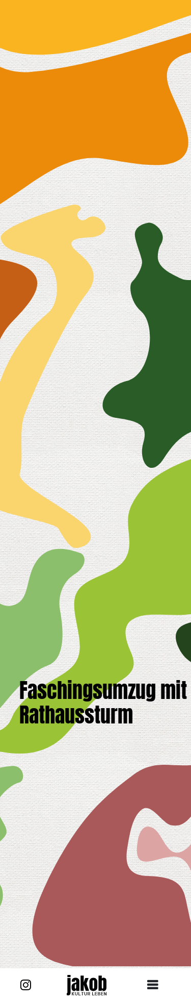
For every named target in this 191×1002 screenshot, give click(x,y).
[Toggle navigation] (156, 985)
